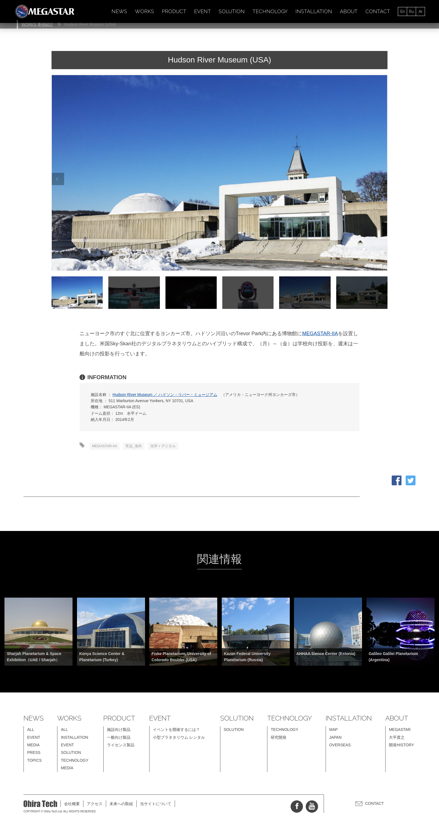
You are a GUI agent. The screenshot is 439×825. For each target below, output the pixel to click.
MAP (333, 730)
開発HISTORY (401, 746)
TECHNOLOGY (270, 11)
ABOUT (349, 11)
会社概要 (72, 804)
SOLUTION (232, 11)
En (402, 11)
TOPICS (34, 761)
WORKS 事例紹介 (37, 24)
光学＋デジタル (171, 446)
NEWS (119, 11)
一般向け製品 (118, 738)
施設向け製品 (118, 730)
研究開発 (278, 738)
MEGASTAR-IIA (320, 333)
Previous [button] (57, 179)
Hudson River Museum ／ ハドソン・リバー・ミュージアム (165, 394)
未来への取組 (121, 804)
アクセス (94, 804)
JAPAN (335, 738)
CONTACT (377, 11)
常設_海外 (139, 446)
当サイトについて (155, 804)
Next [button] (381, 179)
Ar (420, 11)
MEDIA (33, 746)
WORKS (144, 11)
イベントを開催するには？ (176, 730)
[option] (219, 173)
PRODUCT (174, 11)
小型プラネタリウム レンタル (179, 738)
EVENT (202, 11)
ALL (30, 730)
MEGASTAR (400, 730)
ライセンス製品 (120, 746)
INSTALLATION (313, 11)
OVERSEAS (340, 746)
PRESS (33, 753)
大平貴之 (397, 738)
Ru (411, 11)
